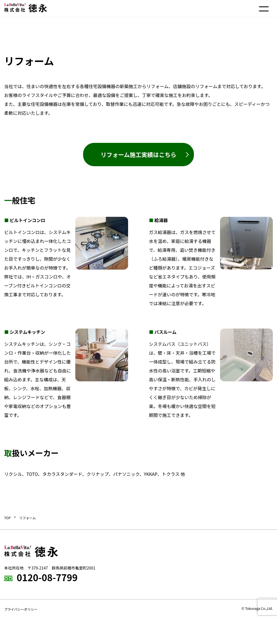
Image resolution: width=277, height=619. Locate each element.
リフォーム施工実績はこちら (138, 154)
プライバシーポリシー (21, 609)
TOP (7, 517)
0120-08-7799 (47, 577)
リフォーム (27, 517)
